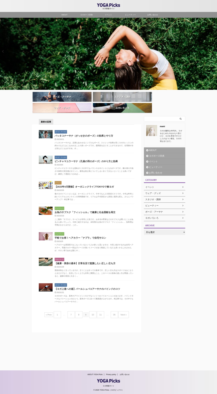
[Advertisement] (167, 250)
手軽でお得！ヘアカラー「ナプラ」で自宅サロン (106, 257)
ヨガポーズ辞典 (86, 15)
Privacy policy (111, 375)
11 (99, 351)
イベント (108, 15)
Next (214, 51)
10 (93, 351)
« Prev (53, 351)
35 (111, 351)
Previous (2, 51)
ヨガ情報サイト (108, 386)
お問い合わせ (152, 15)
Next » (119, 351)
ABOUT (64, 15)
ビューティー (130, 15)
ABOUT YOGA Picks (95, 375)
